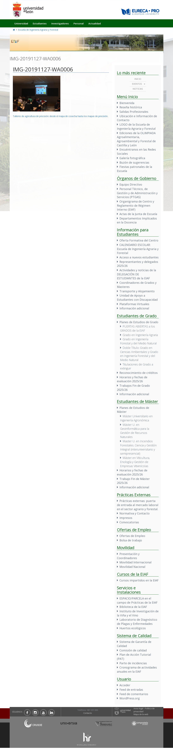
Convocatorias (129, 522)
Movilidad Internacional (135, 562)
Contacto (87, 713)
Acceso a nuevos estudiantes (139, 257)
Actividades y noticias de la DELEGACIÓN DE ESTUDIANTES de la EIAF (136, 274)
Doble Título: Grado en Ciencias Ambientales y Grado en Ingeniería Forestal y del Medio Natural (139, 354)
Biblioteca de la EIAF (133, 607)
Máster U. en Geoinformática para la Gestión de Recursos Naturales (134, 431)
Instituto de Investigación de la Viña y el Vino (138, 613)
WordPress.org (129, 698)
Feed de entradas (131, 689)
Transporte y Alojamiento (137, 291)
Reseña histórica (130, 107)
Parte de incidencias (133, 663)
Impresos (125, 518)
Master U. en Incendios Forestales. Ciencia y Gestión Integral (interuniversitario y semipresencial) (138, 447)
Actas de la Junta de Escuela (138, 214)
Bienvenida (126, 103)
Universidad (21, 23)
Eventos (137, 83)
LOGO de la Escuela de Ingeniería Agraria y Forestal (136, 126)
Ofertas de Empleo (132, 536)
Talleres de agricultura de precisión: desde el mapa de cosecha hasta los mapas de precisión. (60, 116)
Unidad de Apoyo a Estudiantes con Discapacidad (137, 297)
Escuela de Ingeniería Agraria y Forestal (38, 29)
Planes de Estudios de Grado (138, 322)
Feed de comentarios (133, 694)
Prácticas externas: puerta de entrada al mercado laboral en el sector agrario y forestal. (137, 505)
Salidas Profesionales (133, 112)
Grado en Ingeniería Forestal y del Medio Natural (138, 341)
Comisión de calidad (133, 650)
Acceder (124, 685)
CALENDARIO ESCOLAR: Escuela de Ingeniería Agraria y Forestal (138, 249)
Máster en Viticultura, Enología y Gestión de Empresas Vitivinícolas (135, 462)
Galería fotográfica (132, 158)
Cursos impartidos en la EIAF (139, 580)
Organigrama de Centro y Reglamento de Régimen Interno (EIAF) (135, 205)
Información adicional (134, 308)
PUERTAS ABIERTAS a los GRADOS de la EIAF (137, 328)
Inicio (137, 78)
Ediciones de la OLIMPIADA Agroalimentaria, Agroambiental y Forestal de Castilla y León (136, 139)
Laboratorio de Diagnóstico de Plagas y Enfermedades (137, 622)
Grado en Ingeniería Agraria (140, 335)
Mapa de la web (141, 714)
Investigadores (60, 23)
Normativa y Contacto (134, 513)
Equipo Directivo (130, 184)
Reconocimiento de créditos (138, 373)
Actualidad (94, 23)
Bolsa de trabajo (130, 540)
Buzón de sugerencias (134, 162)
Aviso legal (138, 708)
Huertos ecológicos (132, 628)
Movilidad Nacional (132, 567)
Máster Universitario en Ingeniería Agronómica (136, 418)
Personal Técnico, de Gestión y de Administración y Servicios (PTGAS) (137, 193)
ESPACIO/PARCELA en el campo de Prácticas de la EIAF (137, 600)
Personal (79, 23)
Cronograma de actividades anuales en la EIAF (137, 669)
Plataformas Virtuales (134, 304)
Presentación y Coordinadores (128, 556)
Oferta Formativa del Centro (138, 240)
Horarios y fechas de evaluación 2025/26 (132, 379)
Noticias (138, 88)
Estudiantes (40, 23)
